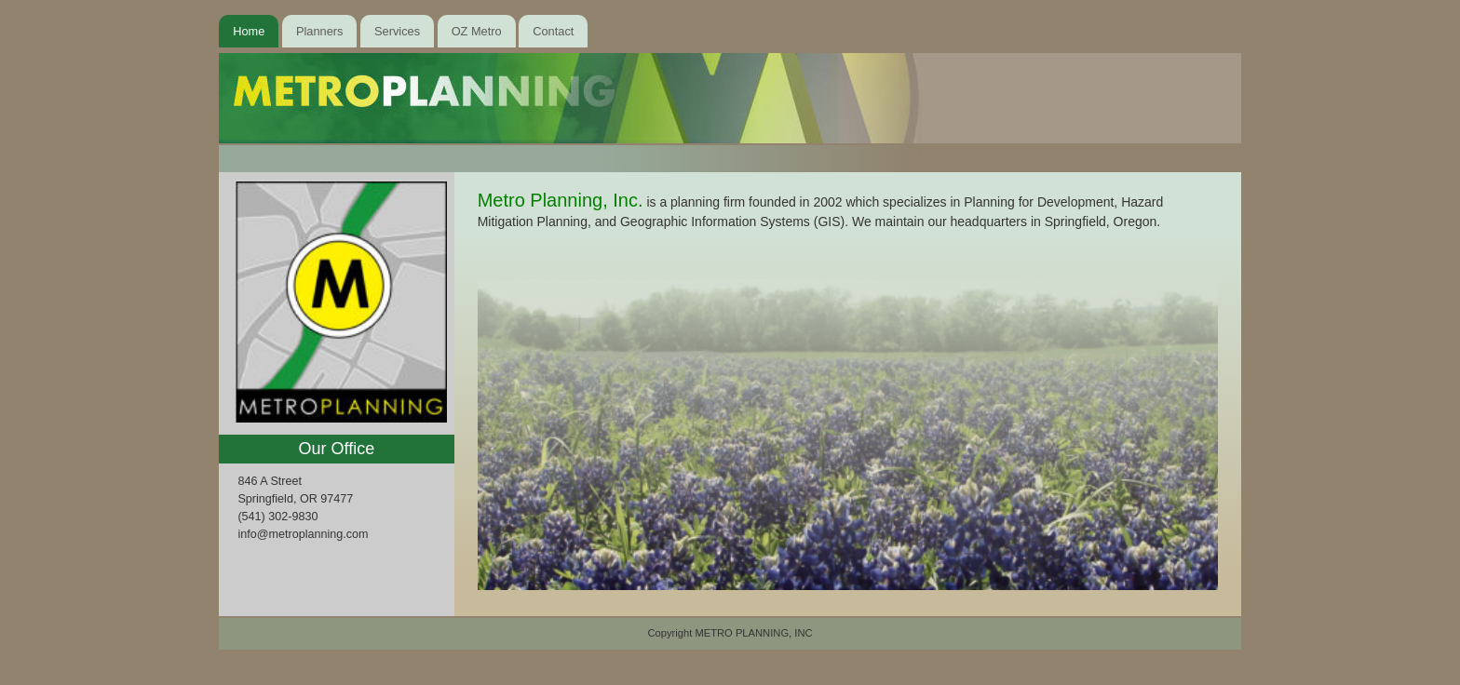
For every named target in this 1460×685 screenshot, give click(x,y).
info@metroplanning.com (302, 534)
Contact (553, 31)
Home (248, 31)
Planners (320, 31)
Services (397, 31)
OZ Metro (477, 31)
